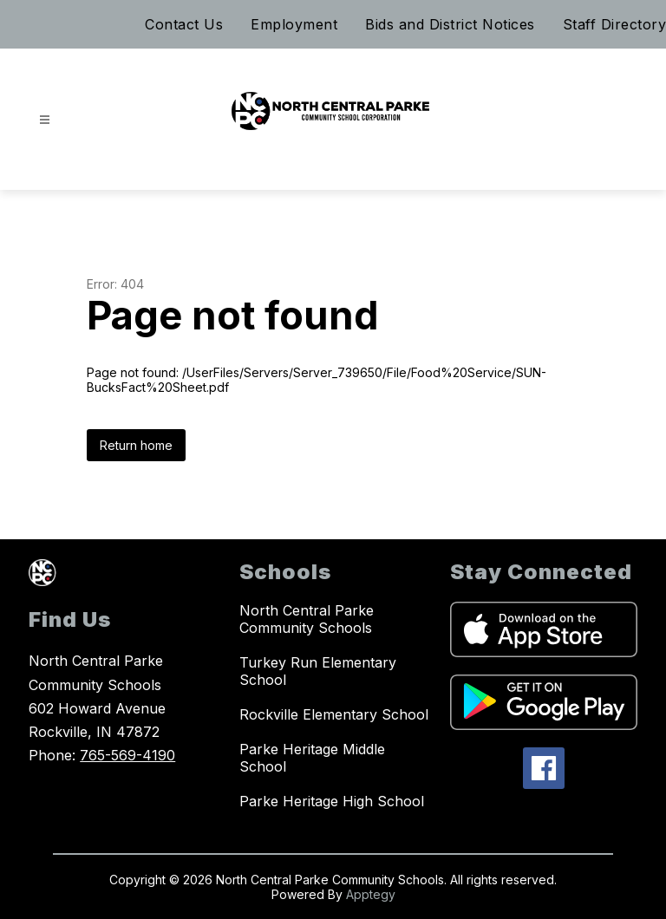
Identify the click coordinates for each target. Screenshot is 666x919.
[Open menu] (45, 120)
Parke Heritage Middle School (312, 757)
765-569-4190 (127, 755)
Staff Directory (615, 24)
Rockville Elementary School (333, 714)
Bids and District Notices (450, 24)
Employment (294, 24)
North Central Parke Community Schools (306, 619)
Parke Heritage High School (331, 801)
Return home (136, 445)
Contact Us (184, 24)
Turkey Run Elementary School (317, 671)
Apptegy (370, 894)
